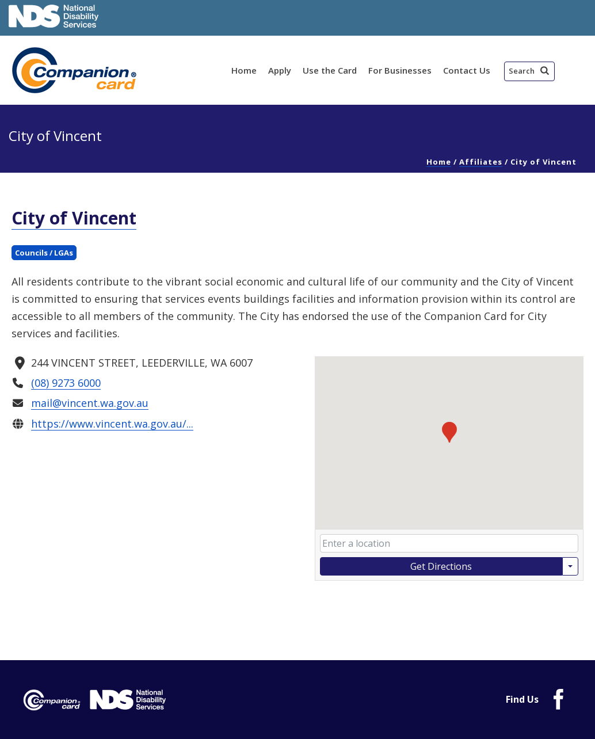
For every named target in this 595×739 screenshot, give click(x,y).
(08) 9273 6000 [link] (66, 383)
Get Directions (441, 566)
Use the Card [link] (330, 70)
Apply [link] (279, 70)
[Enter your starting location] (449, 543)
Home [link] (244, 70)
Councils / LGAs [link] (44, 252)
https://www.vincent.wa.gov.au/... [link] (112, 423)
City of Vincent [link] (74, 218)
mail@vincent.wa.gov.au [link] (89, 403)
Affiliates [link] (480, 162)
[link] (76, 70)
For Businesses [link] (400, 70)
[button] (529, 71)
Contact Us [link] (466, 70)
